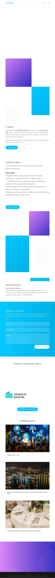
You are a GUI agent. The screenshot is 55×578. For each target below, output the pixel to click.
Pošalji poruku (42, 346)
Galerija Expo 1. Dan (13, 455)
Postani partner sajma (27, 409)
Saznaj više (11, 147)
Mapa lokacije (12, 207)
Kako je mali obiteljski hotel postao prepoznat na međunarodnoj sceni (27, 492)
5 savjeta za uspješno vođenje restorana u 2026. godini (24, 531)
